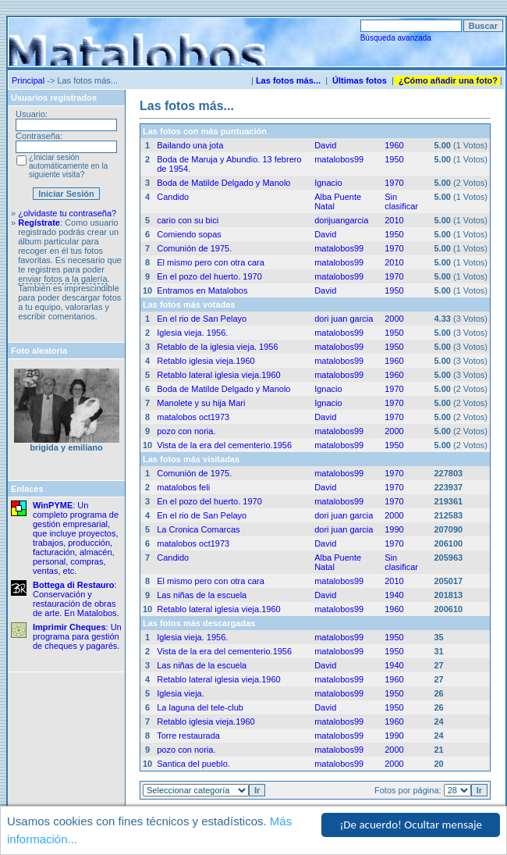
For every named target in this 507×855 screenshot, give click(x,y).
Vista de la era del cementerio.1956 (224, 445)
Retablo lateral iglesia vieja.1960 (218, 374)
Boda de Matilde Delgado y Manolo (223, 182)
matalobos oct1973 (193, 417)
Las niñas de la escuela (201, 595)
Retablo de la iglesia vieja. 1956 (217, 346)
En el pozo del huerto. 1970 (209, 276)
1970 (394, 182)
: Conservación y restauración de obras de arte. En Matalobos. (76, 599)
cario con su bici (187, 220)
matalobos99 (338, 159)
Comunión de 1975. (194, 248)
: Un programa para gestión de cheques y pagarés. (77, 636)
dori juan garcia (343, 318)
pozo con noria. (186, 431)
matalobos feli (183, 487)
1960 (394, 145)
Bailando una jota (190, 145)
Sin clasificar (401, 201)
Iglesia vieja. (180, 693)
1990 (394, 529)
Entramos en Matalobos (202, 290)
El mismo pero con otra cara (210, 262)
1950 (394, 159)
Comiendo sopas (189, 234)
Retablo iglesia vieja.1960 (205, 360)
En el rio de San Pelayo (201, 318)
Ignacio (328, 182)
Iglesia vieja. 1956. (192, 332)
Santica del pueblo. (193, 763)
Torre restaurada (188, 735)
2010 (394, 220)
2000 (394, 318)
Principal (28, 80)
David (325, 145)
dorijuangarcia (341, 220)
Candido (173, 196)
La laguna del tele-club (200, 707)
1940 (394, 595)
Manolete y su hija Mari (201, 403)
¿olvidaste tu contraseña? (67, 213)
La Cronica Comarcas (198, 529)
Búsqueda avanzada (395, 38)
